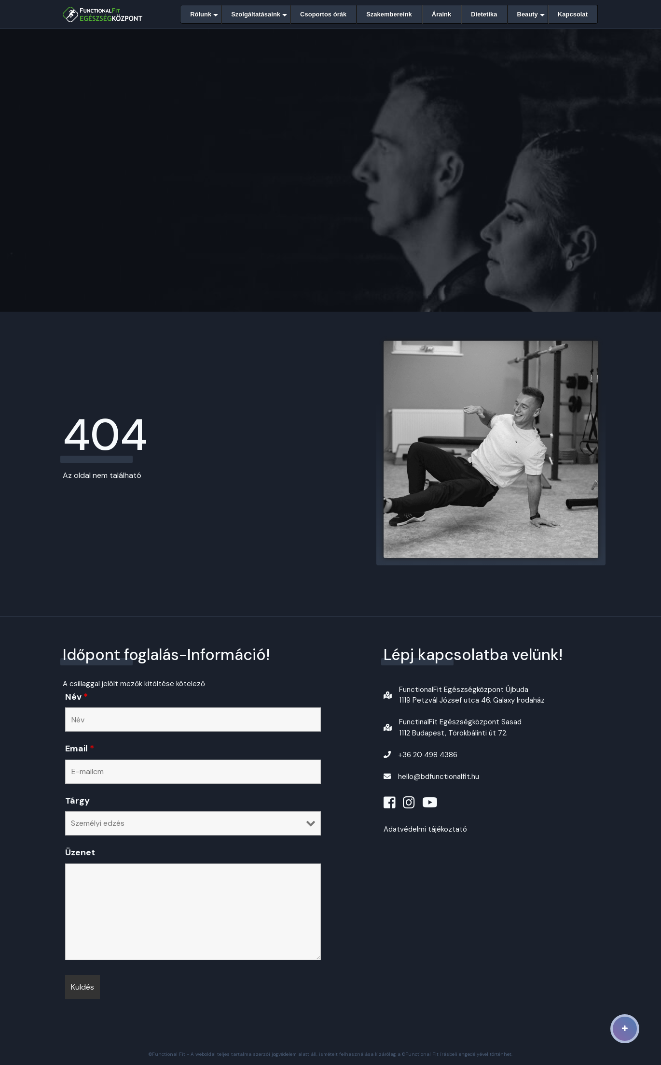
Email (79, 748)
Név (76, 697)
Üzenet (80, 852)
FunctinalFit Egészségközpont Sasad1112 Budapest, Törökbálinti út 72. (460, 727)
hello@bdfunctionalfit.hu (438, 776)
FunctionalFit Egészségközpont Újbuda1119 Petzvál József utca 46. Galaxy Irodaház (472, 695)
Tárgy (77, 801)
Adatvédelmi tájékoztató (425, 829)
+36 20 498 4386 (427, 755)
